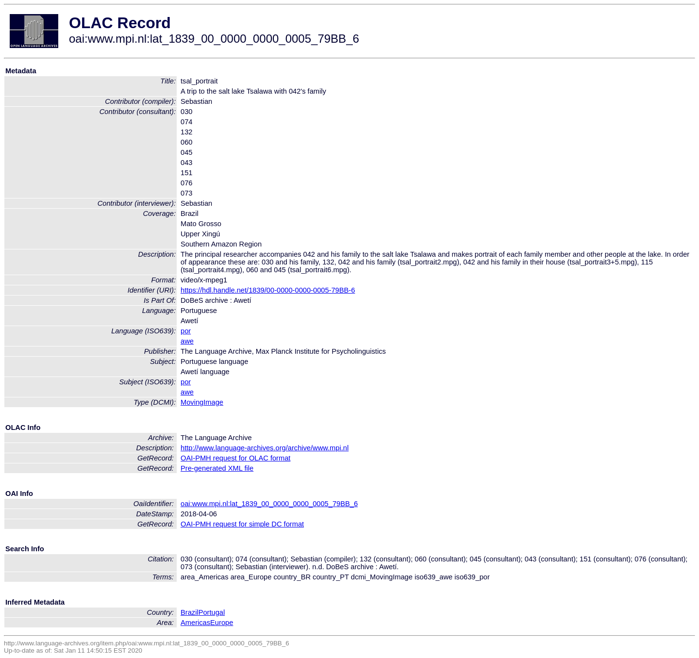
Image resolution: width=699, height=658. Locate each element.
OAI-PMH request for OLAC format (235, 458)
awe (187, 341)
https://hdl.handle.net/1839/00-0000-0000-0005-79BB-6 (268, 290)
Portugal (212, 612)
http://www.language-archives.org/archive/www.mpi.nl (265, 448)
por (186, 331)
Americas (195, 622)
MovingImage (202, 402)
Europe (221, 622)
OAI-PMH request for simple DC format (242, 524)
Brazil (190, 612)
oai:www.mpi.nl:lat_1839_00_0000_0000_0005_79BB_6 (269, 504)
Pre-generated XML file (217, 468)
